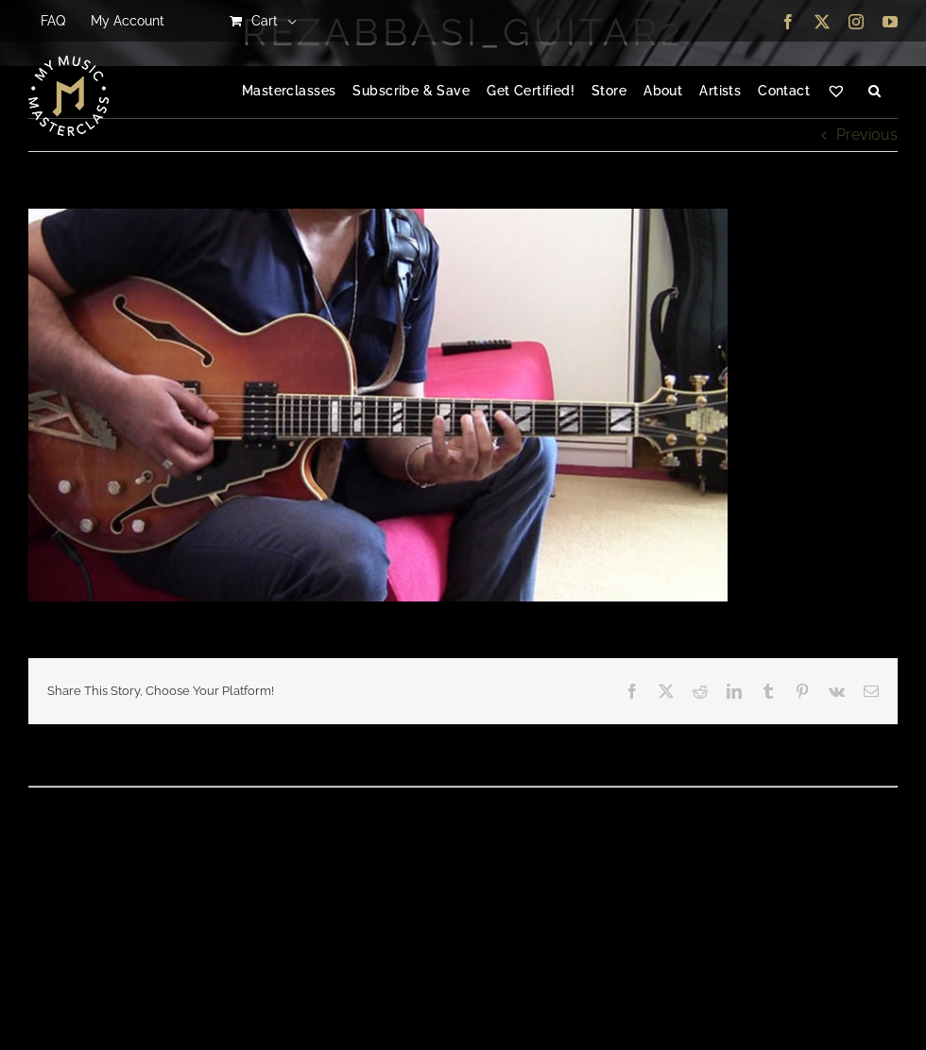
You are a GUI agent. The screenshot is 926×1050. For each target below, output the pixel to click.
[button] (874, 91)
